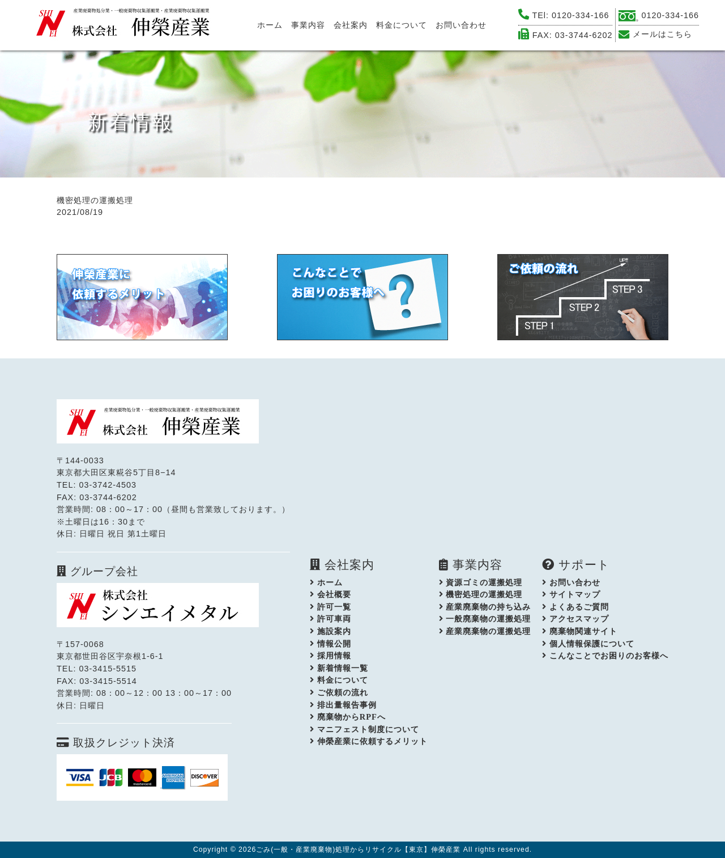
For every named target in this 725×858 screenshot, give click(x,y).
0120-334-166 (580, 15)
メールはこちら (662, 34)
